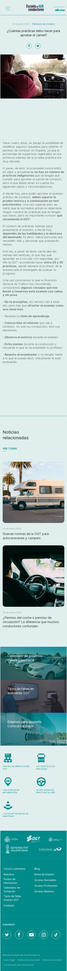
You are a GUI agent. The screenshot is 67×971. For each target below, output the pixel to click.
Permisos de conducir (43, 24)
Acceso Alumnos (44, 891)
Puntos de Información (10, 881)
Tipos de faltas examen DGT (12, 898)
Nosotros (9, 874)
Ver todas (10, 448)
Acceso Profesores (45, 885)
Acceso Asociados (45, 879)
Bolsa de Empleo (44, 874)
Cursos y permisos (14, 868)
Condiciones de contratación (19, 965)
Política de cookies (52, 960)
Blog (37, 868)
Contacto (9, 905)
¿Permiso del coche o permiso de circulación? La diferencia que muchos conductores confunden (31, 622)
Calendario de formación (12, 889)
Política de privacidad (28, 960)
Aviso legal (9, 960)
